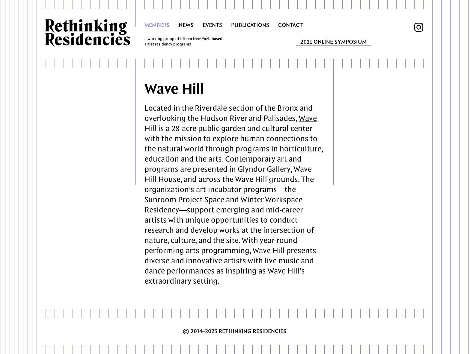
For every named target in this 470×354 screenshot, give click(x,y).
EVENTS (212, 25)
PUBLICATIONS (250, 25)
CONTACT (290, 25)
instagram (419, 27)
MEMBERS (157, 25)
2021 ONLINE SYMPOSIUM (333, 42)
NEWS (186, 25)
